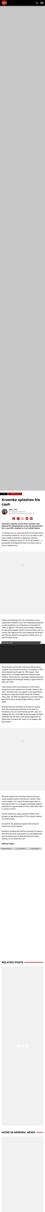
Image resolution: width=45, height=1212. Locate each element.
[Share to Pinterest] (31, 518)
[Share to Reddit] (26, 518)
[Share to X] (18, 518)
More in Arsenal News (18, 1132)
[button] (37, 3)
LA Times (17, 533)
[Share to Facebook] (13, 518)
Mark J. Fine (13, 509)
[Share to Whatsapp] (22, 518)
